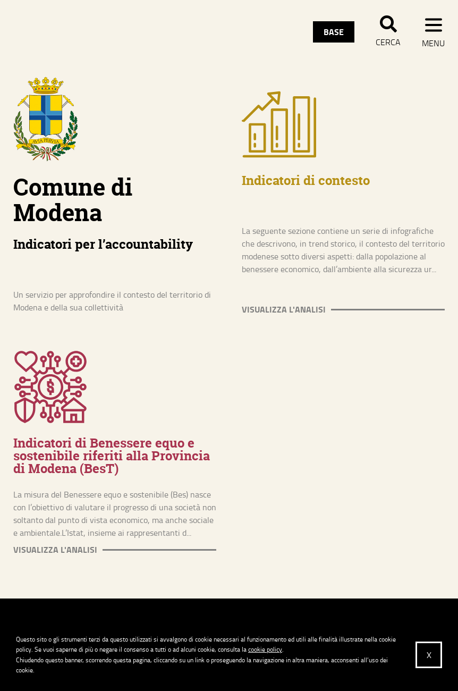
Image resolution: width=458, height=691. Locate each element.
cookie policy (265, 649)
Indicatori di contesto (306, 180)
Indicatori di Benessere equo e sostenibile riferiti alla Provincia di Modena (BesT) (111, 455)
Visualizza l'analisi (284, 309)
